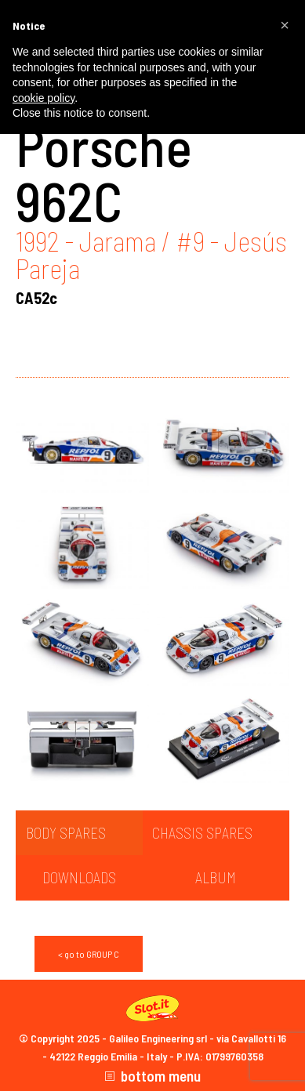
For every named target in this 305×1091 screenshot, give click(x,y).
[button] (284, 25)
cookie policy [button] (43, 98)
